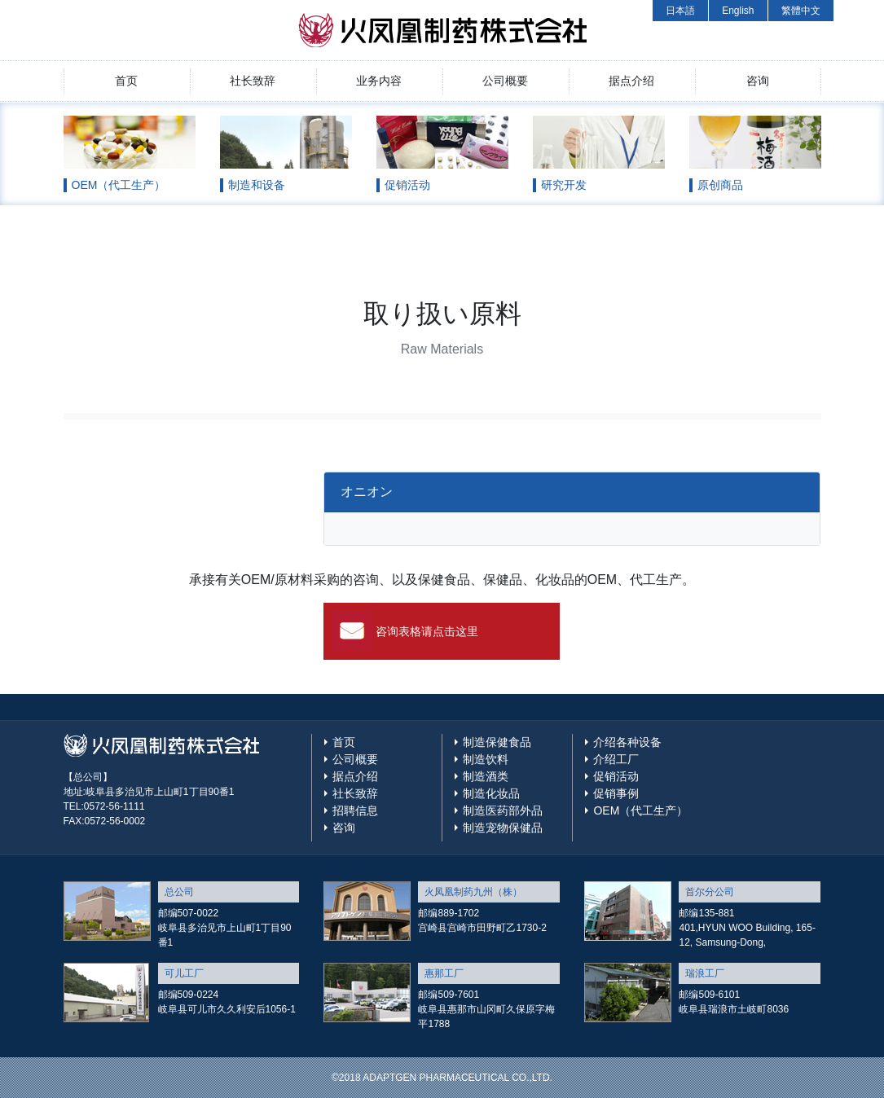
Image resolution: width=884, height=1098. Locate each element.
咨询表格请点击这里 (427, 631)
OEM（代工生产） (640, 810)
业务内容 (379, 80)
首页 (126, 80)
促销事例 (616, 793)
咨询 (757, 80)
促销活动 (616, 776)
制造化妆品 (491, 793)
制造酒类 (485, 776)
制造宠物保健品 (503, 827)
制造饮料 (485, 759)
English (738, 10)
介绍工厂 (616, 759)
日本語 (680, 10)
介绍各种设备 (627, 742)
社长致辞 (252, 80)
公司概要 (505, 80)
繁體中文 (800, 10)
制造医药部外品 (503, 810)
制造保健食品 (497, 742)
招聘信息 (355, 810)
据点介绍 (631, 80)
